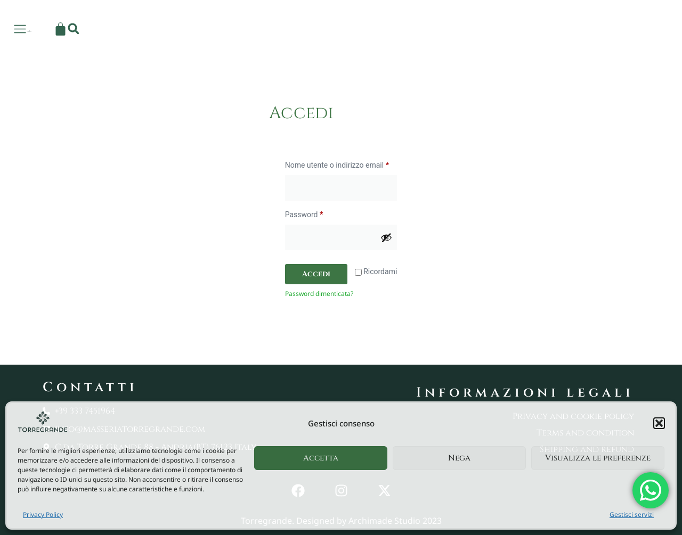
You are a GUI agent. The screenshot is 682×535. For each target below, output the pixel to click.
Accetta (320, 458)
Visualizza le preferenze (598, 458)
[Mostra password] (386, 237)
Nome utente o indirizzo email (341, 163)
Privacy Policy (43, 514)
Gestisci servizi (632, 514)
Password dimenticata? (319, 293)
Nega (459, 458)
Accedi (316, 274)
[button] (659, 423)
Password (319, 213)
